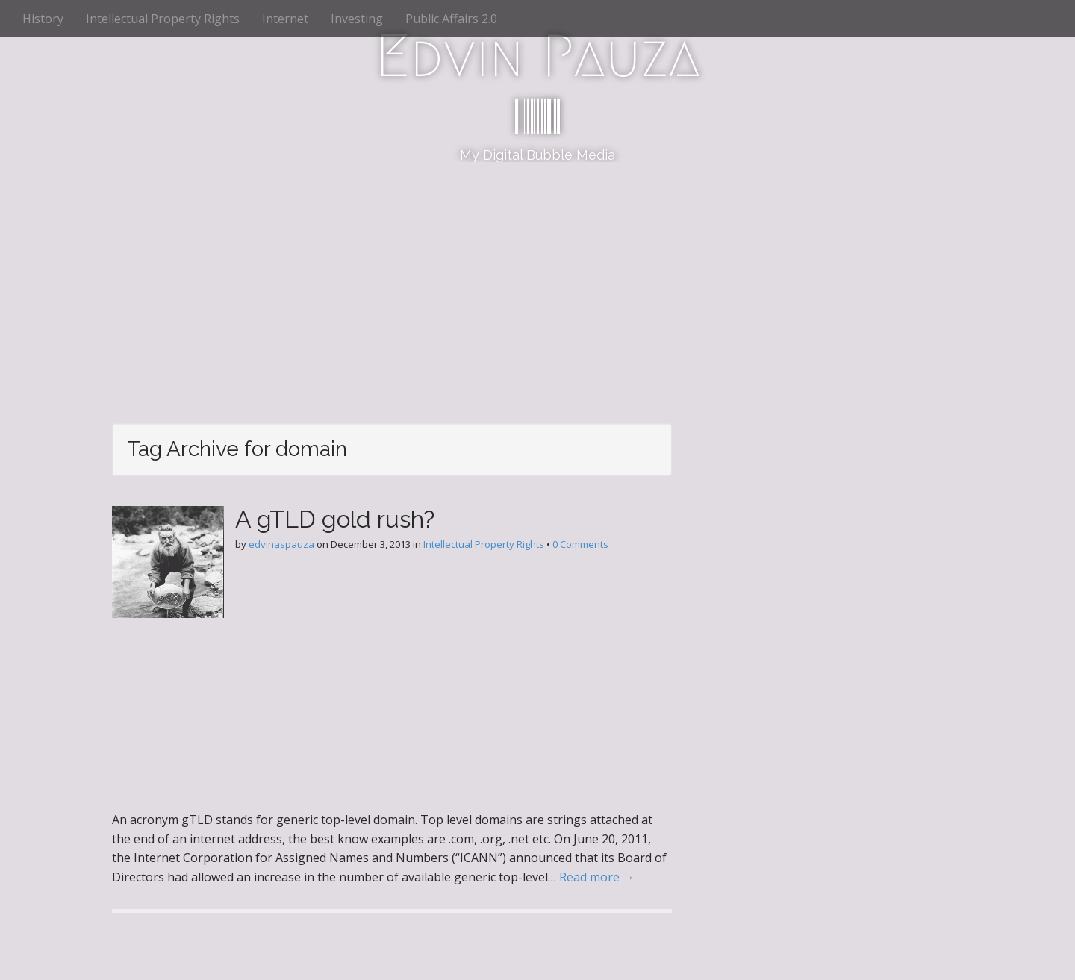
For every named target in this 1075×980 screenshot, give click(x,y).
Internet (285, 18)
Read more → (597, 877)
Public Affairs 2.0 (451, 18)
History (42, 18)
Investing (357, 18)
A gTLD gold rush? (334, 519)
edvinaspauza (281, 544)
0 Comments (580, 544)
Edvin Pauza (538, 56)
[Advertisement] (537, 273)
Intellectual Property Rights (163, 18)
